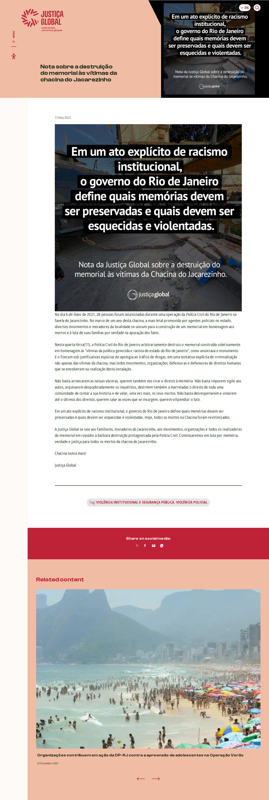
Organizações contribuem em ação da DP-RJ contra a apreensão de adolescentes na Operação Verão (140, 755)
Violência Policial (192, 502)
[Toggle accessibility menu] (13, 56)
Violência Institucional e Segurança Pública (135, 502)
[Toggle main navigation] (13, 37)
